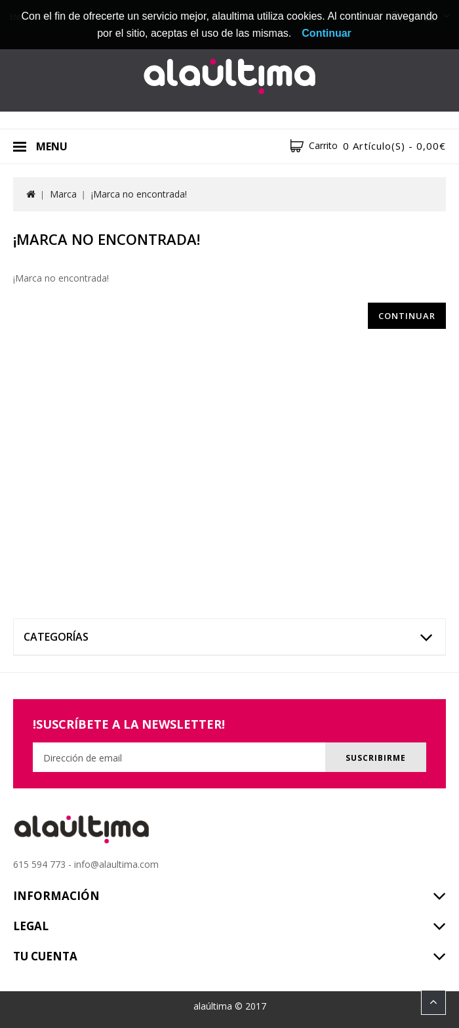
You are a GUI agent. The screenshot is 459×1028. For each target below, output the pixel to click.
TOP (433, 1002)
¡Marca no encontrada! (139, 194)
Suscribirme (376, 757)
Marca (63, 194)
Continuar (406, 316)
